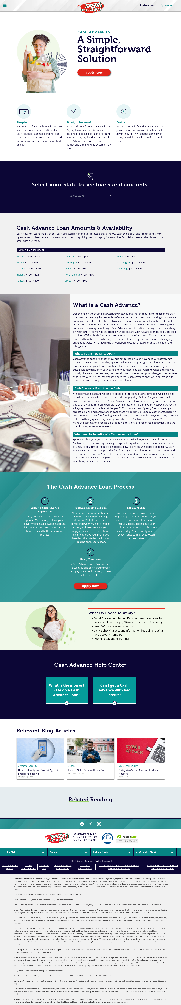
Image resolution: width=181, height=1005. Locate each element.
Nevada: (69, 268)
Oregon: (69, 280)
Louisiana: (70, 256)
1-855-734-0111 (90, 840)
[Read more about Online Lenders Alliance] (107, 838)
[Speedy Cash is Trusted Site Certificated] (127, 838)
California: (22, 268)
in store (45, 516)
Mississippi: (70, 262)
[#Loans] (90, 766)
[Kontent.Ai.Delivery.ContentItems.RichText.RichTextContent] (40, 772)
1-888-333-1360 (89, 837)
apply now (94, 72)
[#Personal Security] (40, 766)
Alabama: (22, 256)
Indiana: (21, 274)
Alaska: (20, 262)
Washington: (124, 262)
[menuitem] (26, 852)
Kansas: (21, 280)
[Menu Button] (5, 5)
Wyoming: (122, 268)
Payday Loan (74, 130)
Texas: (120, 256)
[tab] (67, 690)
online (36, 516)
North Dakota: (72, 274)
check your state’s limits (53, 237)
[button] (67, 690)
